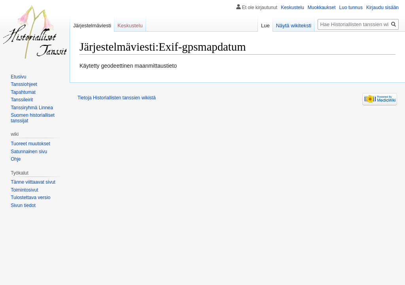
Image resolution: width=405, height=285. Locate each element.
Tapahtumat (23, 92)
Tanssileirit (22, 100)
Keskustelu (292, 7)
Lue (265, 25)
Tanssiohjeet (24, 84)
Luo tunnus (351, 7)
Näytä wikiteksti (294, 25)
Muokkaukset (322, 7)
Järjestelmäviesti (92, 25)
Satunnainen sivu (29, 151)
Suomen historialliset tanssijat (33, 118)
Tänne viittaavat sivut (33, 182)
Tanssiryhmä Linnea (32, 107)
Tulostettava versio (30, 197)
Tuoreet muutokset (30, 143)
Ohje (16, 159)
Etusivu (18, 77)
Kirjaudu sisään (382, 7)
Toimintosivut (24, 190)
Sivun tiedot (23, 205)
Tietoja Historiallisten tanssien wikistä (117, 98)
